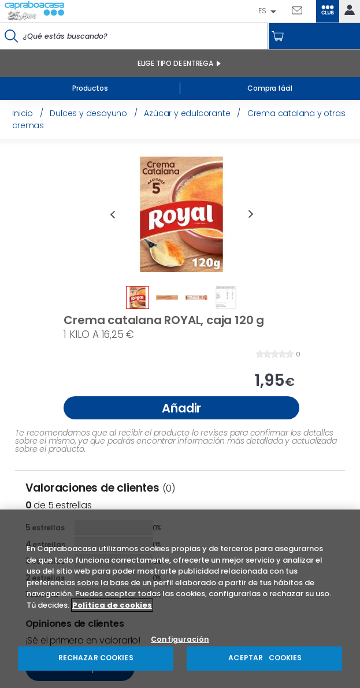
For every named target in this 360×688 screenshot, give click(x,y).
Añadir (181, 408)
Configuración (180, 639)
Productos (89, 88)
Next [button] (250, 214)
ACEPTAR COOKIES (264, 658)
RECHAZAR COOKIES (95, 658)
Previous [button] (112, 214)
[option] (181, 214)
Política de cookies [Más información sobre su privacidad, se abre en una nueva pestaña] (112, 605)
